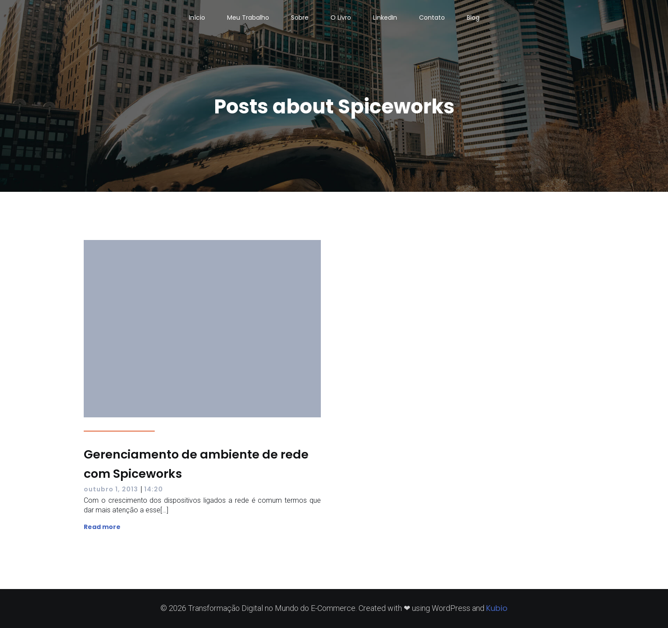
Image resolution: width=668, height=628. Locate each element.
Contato (432, 17)
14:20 (153, 489)
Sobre (300, 17)
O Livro (340, 17)
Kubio (497, 608)
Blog (473, 17)
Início (197, 17)
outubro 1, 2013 (111, 489)
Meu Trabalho (248, 17)
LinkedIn (385, 17)
